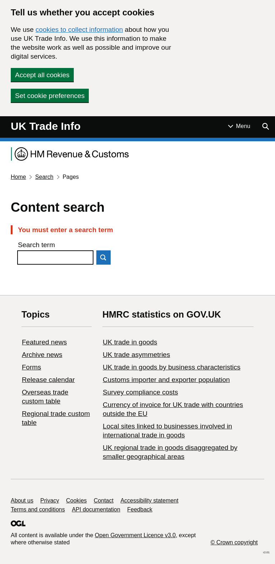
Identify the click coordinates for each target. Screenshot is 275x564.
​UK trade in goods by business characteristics (171, 367)
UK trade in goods (130, 342)
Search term (36, 245)
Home (18, 177)
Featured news (44, 342)
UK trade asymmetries (136, 354)
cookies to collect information (79, 29)
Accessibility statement (149, 500)
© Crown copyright (234, 542)
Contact (104, 500)
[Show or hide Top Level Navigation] (239, 126)
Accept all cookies (42, 75)
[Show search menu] (265, 126)
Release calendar (48, 379)
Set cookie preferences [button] (50, 95)
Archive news (42, 354)
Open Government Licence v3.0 (135, 535)
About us (22, 500)
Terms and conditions (38, 509)
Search (44, 177)
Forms (31, 367)
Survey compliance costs (140, 392)
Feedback (139, 509)
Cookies (76, 500)
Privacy (49, 500)
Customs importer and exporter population (166, 379)
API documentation (96, 509)
